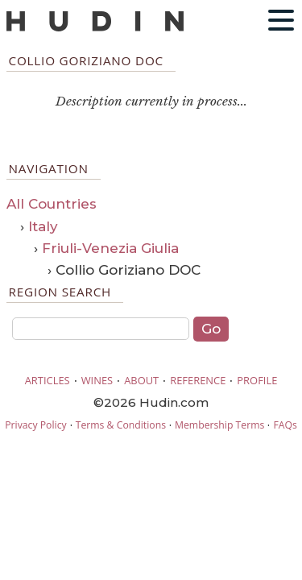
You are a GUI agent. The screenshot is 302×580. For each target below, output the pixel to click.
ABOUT (141, 380)
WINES (97, 380)
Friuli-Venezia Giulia (110, 248)
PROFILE (257, 380)
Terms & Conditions (121, 425)
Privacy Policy (35, 425)
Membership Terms (219, 425)
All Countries (51, 204)
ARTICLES (47, 380)
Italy (43, 226)
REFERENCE (197, 380)
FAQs (284, 425)
